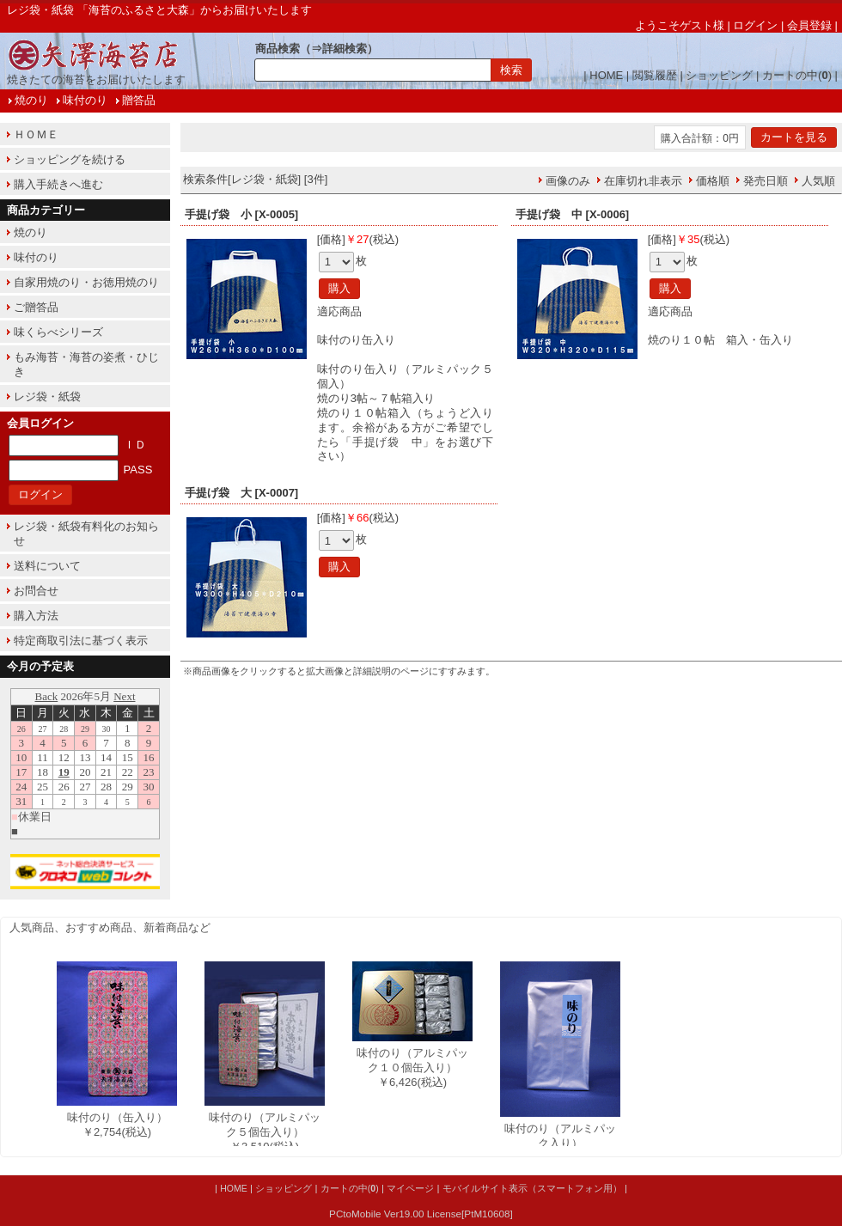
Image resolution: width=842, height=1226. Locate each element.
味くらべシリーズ (58, 332)
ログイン (755, 25)
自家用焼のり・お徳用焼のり (86, 282)
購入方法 (36, 615)
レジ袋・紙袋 (47, 396)
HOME (606, 75)
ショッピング (719, 75)
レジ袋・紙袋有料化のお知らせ (86, 533)
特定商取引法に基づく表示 (81, 640)
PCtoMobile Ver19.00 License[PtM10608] (421, 1213)
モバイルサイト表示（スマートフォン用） (532, 1188)
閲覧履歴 (654, 75)
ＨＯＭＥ (36, 134)
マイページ (410, 1188)
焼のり (31, 100)
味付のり (85, 100)
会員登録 (809, 25)
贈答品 (139, 100)
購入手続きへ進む (58, 184)
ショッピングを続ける (69, 159)
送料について (47, 565)
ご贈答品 (36, 307)
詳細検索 (344, 48)
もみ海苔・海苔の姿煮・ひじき (86, 364)
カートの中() (797, 75)
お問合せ (36, 590)
